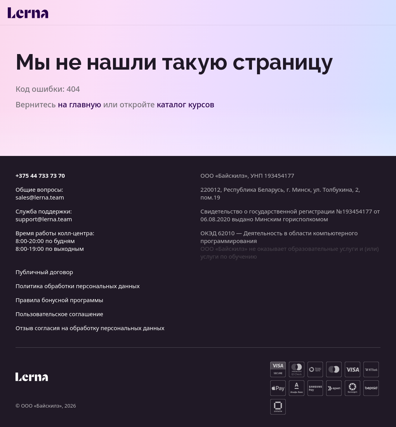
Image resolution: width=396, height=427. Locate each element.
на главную (79, 104)
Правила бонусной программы (59, 300)
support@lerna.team (44, 219)
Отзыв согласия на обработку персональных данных (90, 328)
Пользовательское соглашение (59, 314)
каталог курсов (185, 104)
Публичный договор (44, 272)
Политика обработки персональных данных (78, 286)
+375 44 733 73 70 (40, 175)
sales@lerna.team (40, 197)
